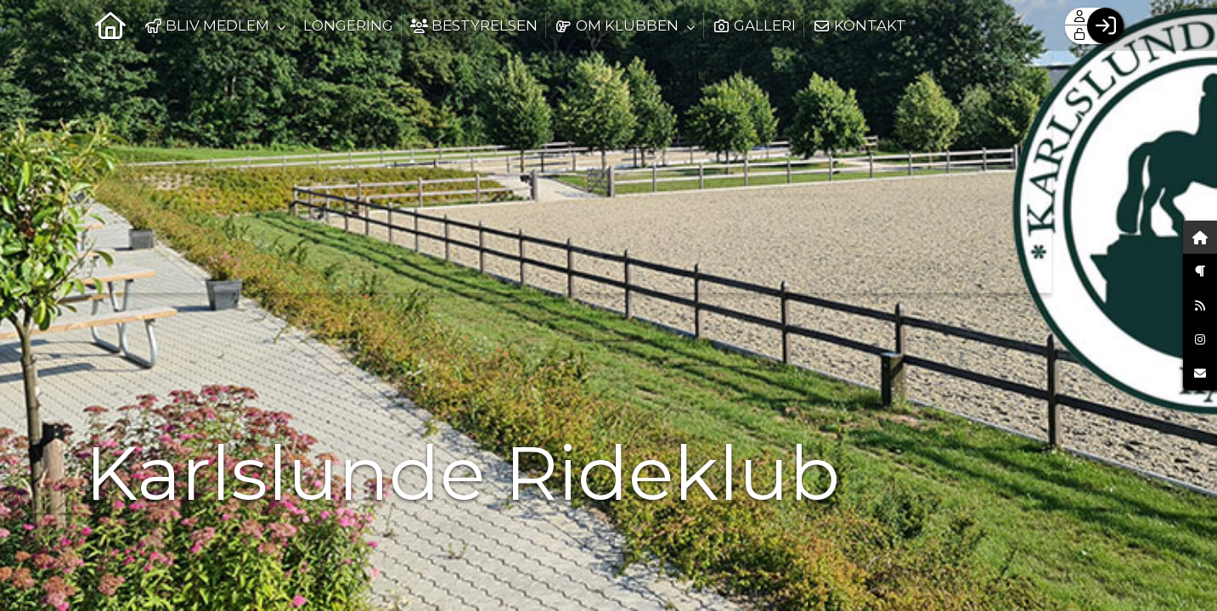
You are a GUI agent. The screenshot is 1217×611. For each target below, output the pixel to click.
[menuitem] (110, 25)
